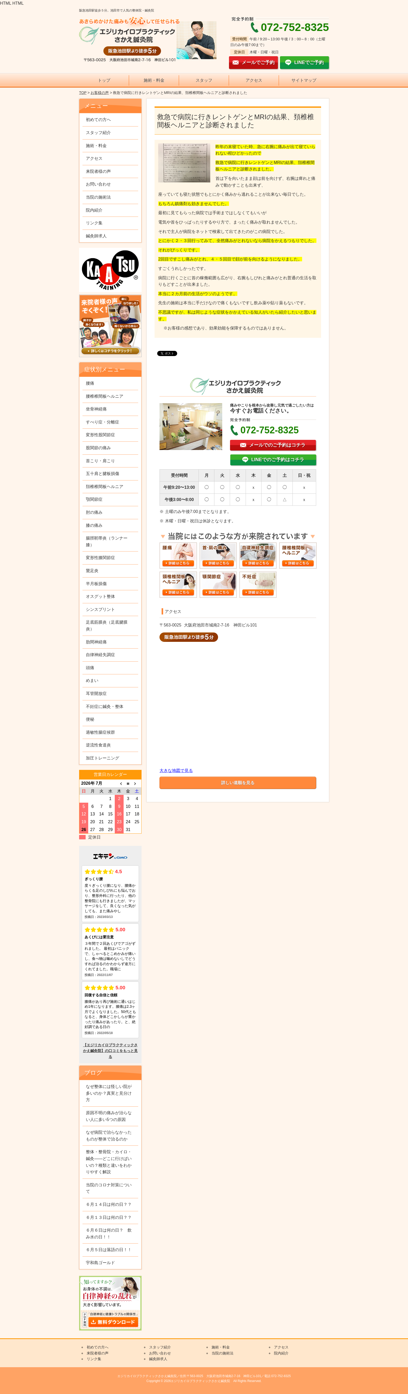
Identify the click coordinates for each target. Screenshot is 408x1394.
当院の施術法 (98, 197)
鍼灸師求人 (96, 236)
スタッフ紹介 (98, 132)
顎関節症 (94, 499)
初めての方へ (98, 119)
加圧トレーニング (102, 758)
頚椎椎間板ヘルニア (104, 486)
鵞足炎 (92, 570)
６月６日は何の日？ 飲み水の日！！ (109, 1233)
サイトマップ (303, 80)
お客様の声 (100, 93)
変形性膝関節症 (100, 557)
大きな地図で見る (176, 770)
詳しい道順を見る (237, 783)
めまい (92, 680)
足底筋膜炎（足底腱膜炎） (107, 625)
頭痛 (90, 668)
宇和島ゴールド (100, 1262)
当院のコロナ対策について (109, 1188)
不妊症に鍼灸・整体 (104, 706)
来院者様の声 (98, 171)
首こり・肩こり (100, 461)
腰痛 (90, 383)
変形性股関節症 (100, 435)
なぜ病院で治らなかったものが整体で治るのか (109, 1135)
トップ (104, 80)
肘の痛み (94, 512)
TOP (82, 93)
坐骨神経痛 (96, 409)
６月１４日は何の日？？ (109, 1204)
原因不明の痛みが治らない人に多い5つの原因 (109, 1116)
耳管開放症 (96, 693)
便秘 (90, 719)
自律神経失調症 (100, 654)
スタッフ (204, 80)
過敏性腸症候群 (100, 732)
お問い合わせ (98, 184)
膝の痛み (94, 525)
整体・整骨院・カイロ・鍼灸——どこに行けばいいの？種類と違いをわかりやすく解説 (109, 1162)
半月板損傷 (96, 583)
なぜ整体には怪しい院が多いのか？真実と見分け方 (109, 1093)
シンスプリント (100, 609)
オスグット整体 (100, 596)
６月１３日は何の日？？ (109, 1217)
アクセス (254, 80)
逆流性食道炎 (98, 745)
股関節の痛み (98, 448)
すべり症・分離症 (102, 422)
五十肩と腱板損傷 (102, 473)
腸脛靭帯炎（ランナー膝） (107, 541)
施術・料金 (154, 80)
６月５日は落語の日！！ (109, 1249)
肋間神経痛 (96, 642)
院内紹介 (94, 210)
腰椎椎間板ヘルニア (104, 396)
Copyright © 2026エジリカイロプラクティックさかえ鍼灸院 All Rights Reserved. (204, 1381)
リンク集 (94, 223)
